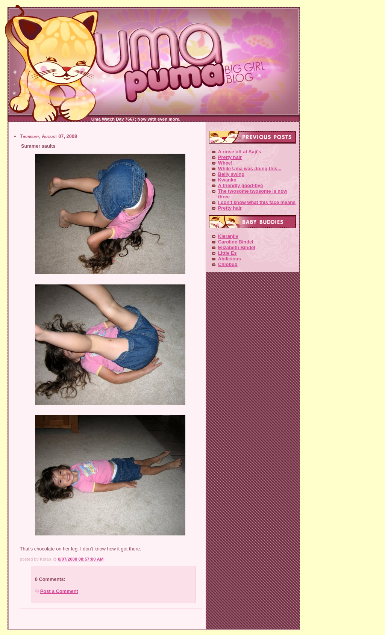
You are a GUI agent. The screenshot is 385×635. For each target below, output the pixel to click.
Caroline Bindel (235, 242)
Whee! (225, 163)
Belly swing (231, 174)
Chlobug (228, 264)
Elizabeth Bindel (236, 247)
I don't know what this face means (257, 202)
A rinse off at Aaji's (239, 151)
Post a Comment (59, 591)
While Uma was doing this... (250, 168)
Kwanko (227, 180)
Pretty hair (230, 157)
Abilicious (229, 259)
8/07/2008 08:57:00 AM (80, 559)
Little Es (227, 253)
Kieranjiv (228, 236)
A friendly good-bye (240, 185)
